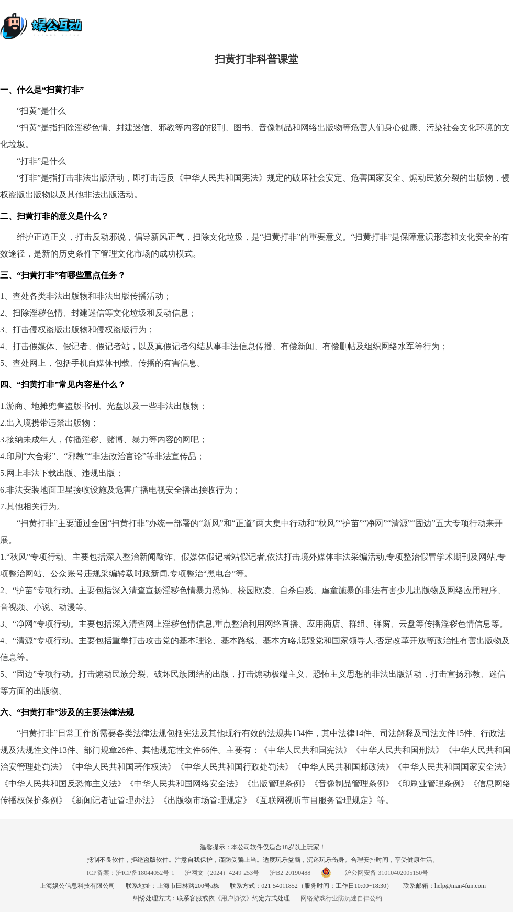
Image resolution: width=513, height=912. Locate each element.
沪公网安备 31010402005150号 (374, 872)
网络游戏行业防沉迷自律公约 (341, 898)
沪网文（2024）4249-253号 (222, 872)
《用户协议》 (233, 898)
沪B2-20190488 (290, 872)
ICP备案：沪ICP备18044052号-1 (130, 872)
